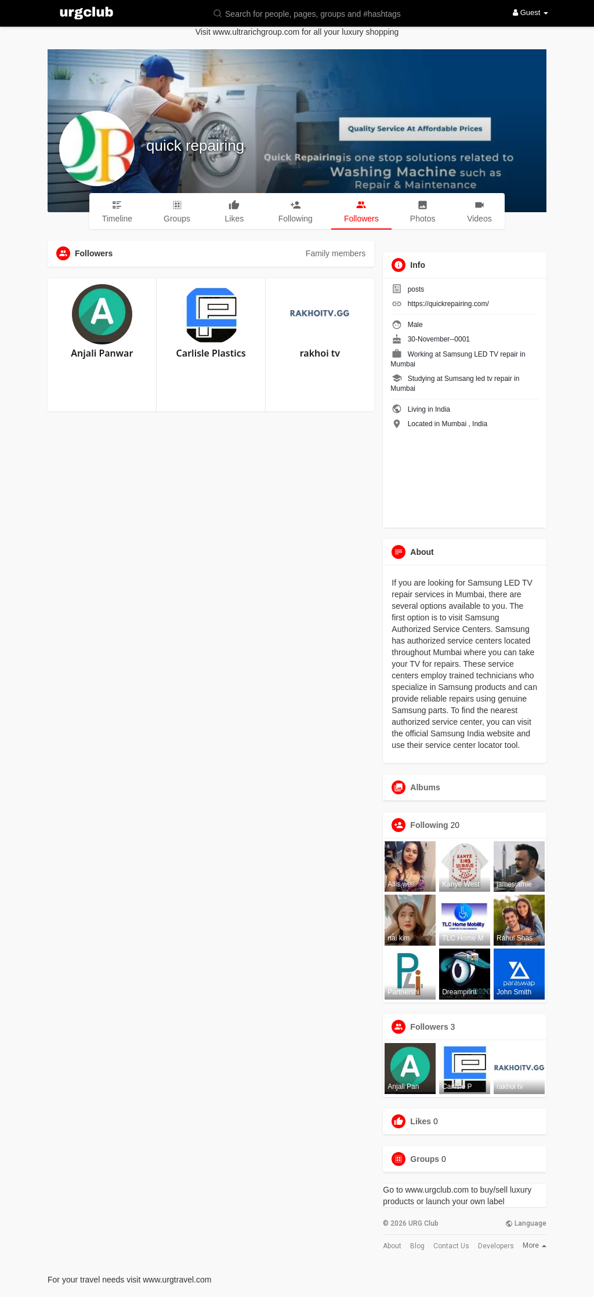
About (392, 1245)
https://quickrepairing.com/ (448, 304)
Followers (429, 1026)
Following (429, 825)
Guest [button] (530, 12)
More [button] (534, 1245)
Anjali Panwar (102, 353)
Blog (417, 1245)
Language (525, 1223)
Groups (424, 1159)
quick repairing (195, 145)
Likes (420, 1121)
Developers (496, 1245)
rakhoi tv (320, 353)
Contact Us (451, 1245)
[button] (314, 13)
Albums (425, 787)
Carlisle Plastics (211, 353)
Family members (335, 253)
